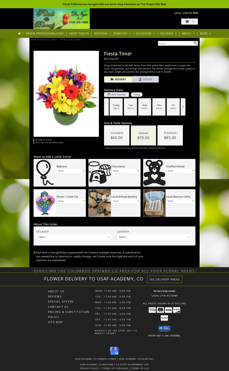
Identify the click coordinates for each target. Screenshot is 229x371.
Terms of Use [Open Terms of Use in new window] (140, 368)
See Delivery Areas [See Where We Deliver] (164, 279)
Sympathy (122, 33)
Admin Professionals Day (45, 33)
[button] (189, 21)
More (206, 33)
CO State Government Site (132, 364)
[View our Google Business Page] (114, 355)
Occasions (145, 33)
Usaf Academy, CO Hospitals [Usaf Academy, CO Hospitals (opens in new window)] (136, 358)
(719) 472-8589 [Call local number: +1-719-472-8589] (190, 12)
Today (136, 94)
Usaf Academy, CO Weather (96, 364)
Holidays (168, 33)
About (188, 33)
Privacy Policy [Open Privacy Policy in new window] (90, 368)
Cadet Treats (79, 33)
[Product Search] (175, 43)
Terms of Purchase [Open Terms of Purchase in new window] (115, 368)
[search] (195, 43)
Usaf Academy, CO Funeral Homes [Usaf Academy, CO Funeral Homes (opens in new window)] (95, 358)
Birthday (101, 33)
